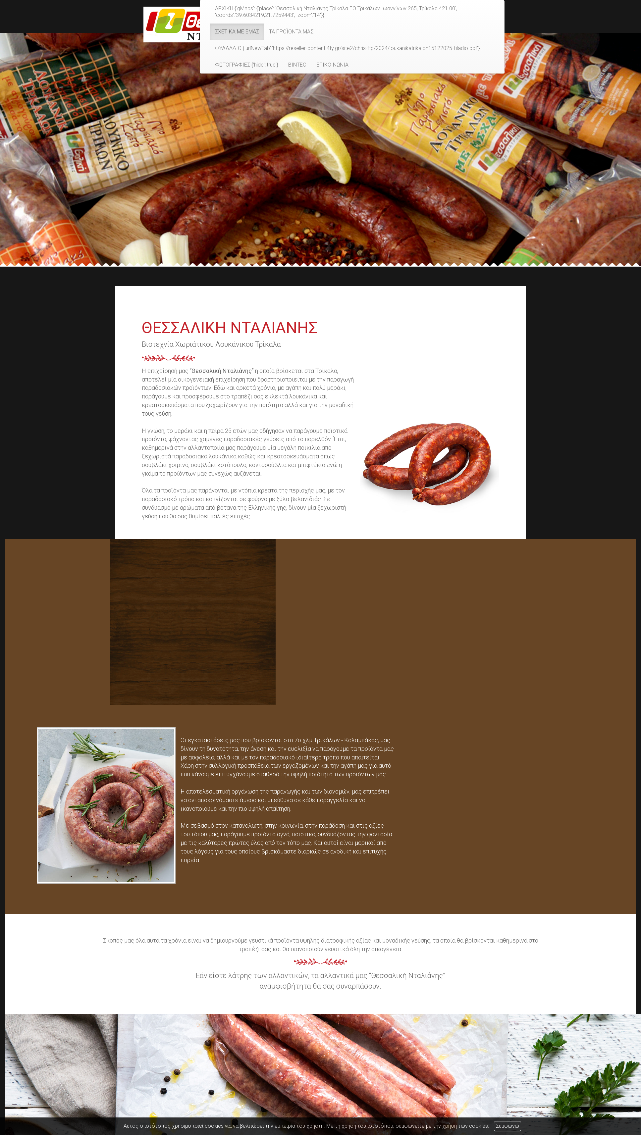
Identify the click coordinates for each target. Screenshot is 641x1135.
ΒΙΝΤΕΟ (297, 65)
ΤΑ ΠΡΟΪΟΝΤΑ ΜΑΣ (291, 31)
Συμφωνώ (507, 1126)
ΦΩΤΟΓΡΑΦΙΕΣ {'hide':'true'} (246, 65)
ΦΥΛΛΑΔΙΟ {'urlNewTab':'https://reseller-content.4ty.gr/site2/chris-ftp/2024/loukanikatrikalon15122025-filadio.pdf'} (347, 48)
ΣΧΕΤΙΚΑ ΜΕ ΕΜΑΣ (237, 31)
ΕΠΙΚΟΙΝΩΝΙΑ (332, 65)
